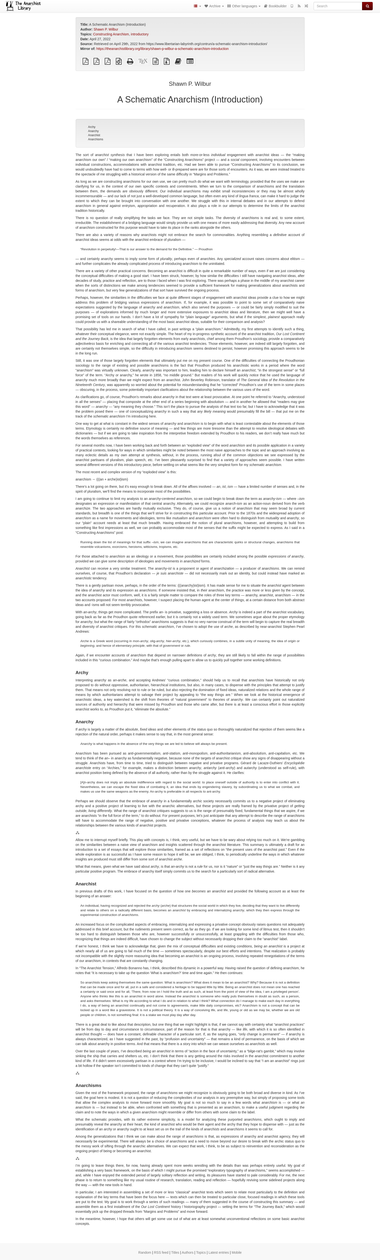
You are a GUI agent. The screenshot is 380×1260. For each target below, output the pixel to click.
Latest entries (218, 1252)
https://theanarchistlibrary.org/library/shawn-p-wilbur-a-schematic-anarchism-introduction (162, 49)
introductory (140, 34)
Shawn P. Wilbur (106, 29)
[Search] (338, 6)
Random (144, 1252)
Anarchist (94, 135)
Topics (201, 1252)
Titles (175, 1252)
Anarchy (93, 131)
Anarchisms (95, 139)
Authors (187, 1252)
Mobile (237, 1252)
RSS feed (161, 1252)
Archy (91, 127)
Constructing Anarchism (111, 34)
